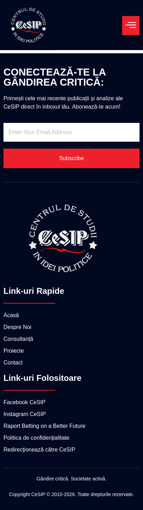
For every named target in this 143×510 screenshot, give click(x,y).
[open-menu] (131, 25)
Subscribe (71, 158)
